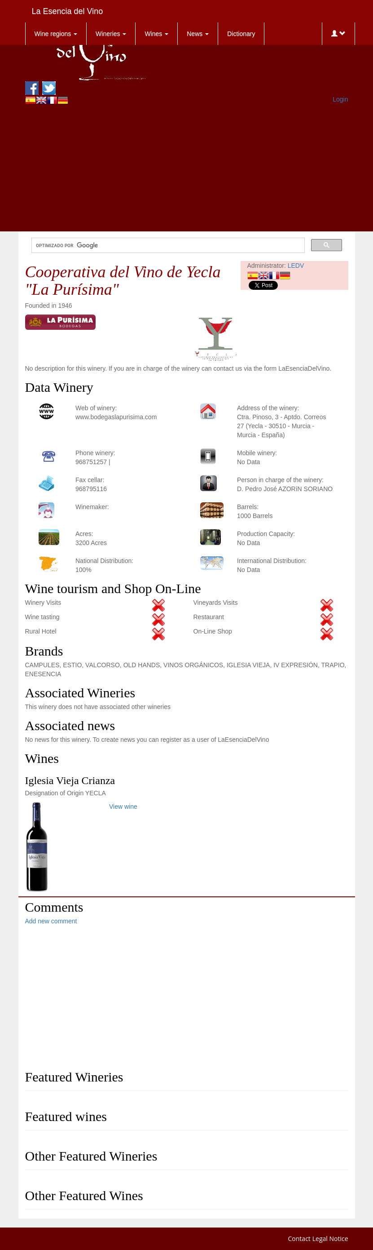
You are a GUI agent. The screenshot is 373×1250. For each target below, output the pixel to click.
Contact (299, 1238)
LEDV (296, 265)
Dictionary (241, 33)
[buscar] (167, 245)
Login (340, 99)
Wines (156, 33)
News (198, 33)
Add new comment (51, 921)
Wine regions (56, 33)
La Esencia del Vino (67, 11)
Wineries (111, 33)
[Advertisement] (186, 168)
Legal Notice (330, 1238)
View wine (123, 806)
